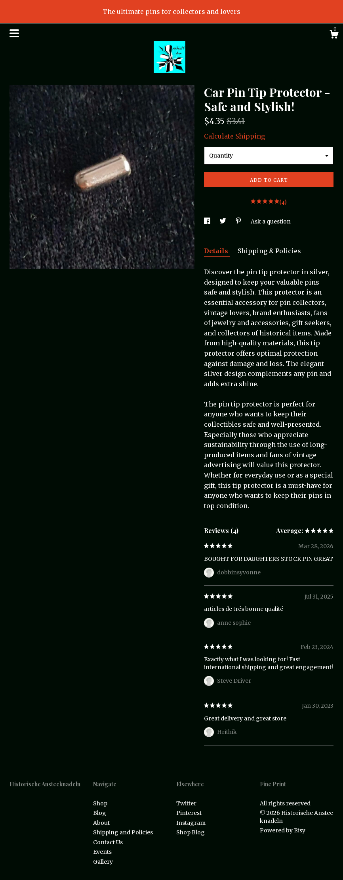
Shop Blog (190, 832)
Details (217, 251)
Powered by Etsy (282, 830)
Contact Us (108, 842)
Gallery (103, 861)
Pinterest (189, 812)
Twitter (186, 803)
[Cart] (334, 35)
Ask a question (271, 221)
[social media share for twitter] (223, 221)
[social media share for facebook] (208, 221)
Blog (99, 812)
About (101, 822)
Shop (100, 803)
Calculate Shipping (234, 136)
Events (102, 851)
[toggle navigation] (14, 33)
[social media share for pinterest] (239, 221)
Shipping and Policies (123, 832)
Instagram (191, 822)
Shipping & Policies (269, 251)
